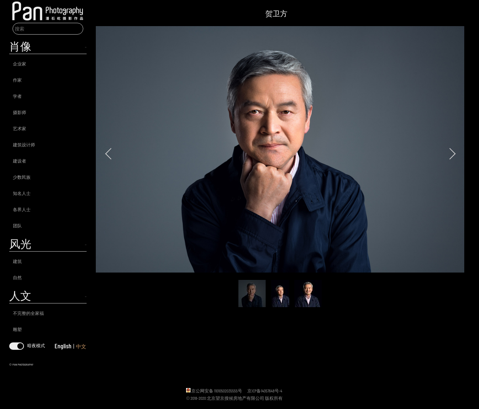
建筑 (17, 261)
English (63, 346)
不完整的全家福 (28, 313)
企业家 (19, 63)
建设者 (19, 160)
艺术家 (19, 128)
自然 (17, 277)
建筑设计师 (24, 144)
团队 (17, 225)
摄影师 (19, 112)
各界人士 (22, 209)
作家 (17, 79)
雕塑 (17, 329)
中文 (81, 346)
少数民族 (22, 176)
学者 (17, 96)
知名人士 (22, 193)
